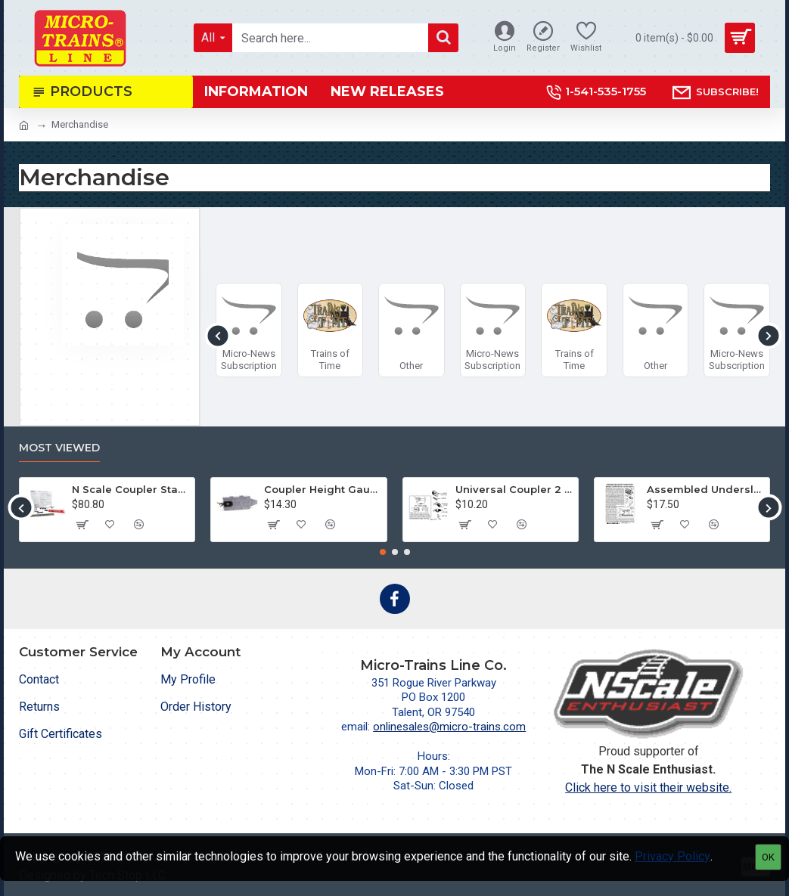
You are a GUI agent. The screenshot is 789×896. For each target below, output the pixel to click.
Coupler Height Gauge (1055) (322, 489)
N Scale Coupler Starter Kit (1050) (130, 489)
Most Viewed (59, 448)
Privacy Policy (672, 856)
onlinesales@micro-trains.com (449, 726)
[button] (217, 335)
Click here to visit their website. (648, 787)
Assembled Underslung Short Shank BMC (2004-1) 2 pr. (705, 489)
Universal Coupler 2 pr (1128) (514, 489)
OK (768, 857)
